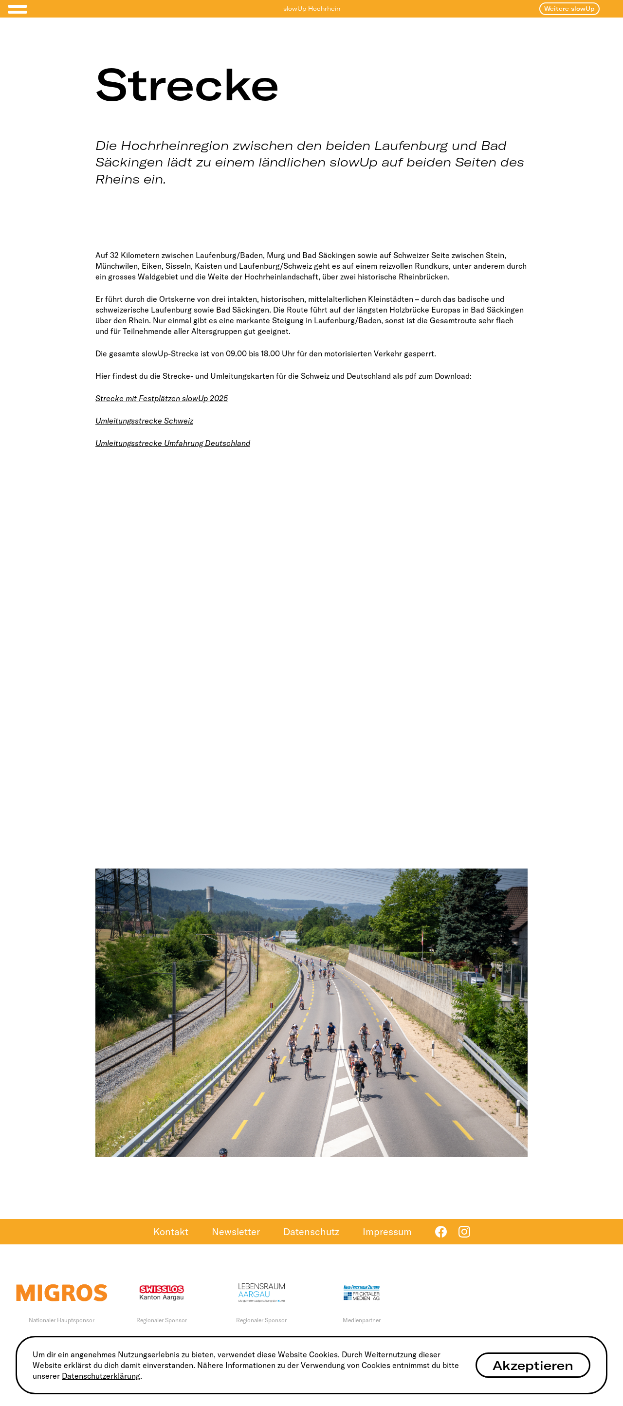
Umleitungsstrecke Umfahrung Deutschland (172, 443)
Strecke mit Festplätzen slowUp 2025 (161, 398)
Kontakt (170, 1231)
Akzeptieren (533, 1365)
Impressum (387, 1231)
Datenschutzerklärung (101, 1376)
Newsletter (236, 1231)
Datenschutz (311, 1231)
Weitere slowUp (569, 8)
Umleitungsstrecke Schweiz (144, 421)
